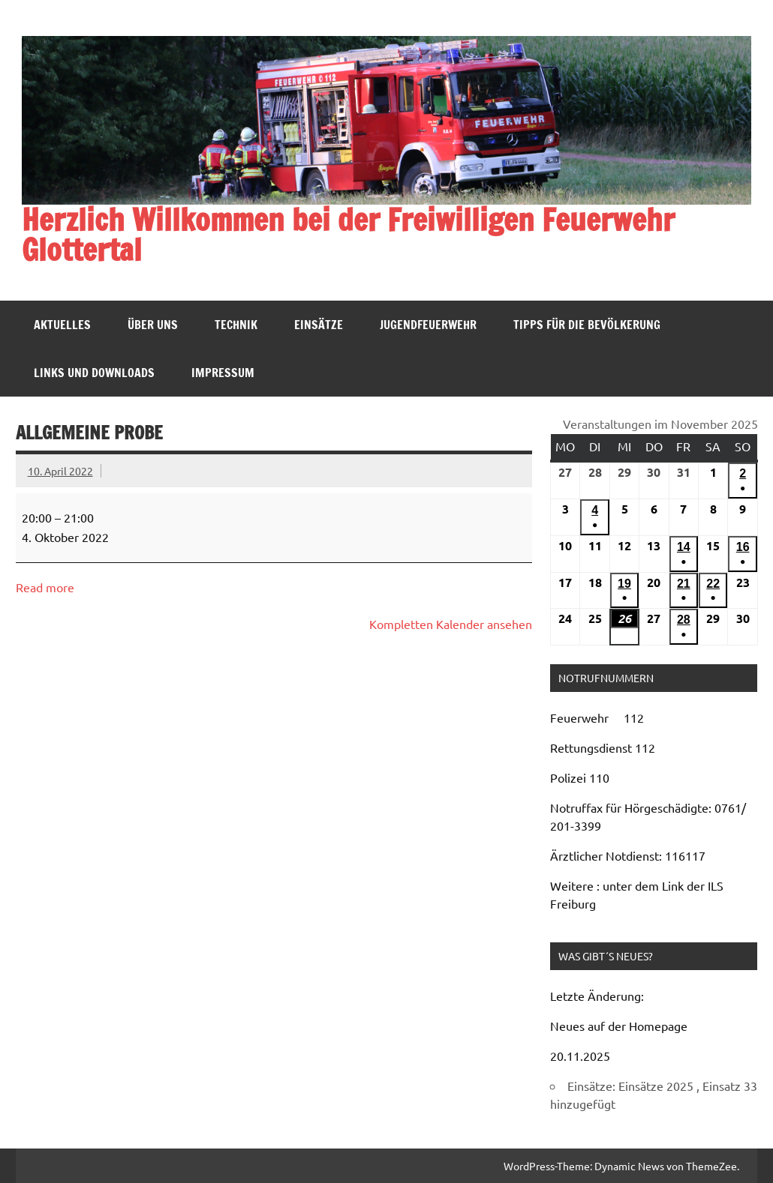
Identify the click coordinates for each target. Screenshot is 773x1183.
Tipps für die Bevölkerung (586, 324)
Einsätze (318, 324)
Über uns (153, 324)
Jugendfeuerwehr (428, 324)
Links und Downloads (94, 372)
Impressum (222, 372)
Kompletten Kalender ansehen (450, 623)
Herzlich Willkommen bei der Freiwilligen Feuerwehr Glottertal (348, 234)
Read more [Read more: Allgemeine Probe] (45, 587)
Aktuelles (62, 324)
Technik (236, 324)
